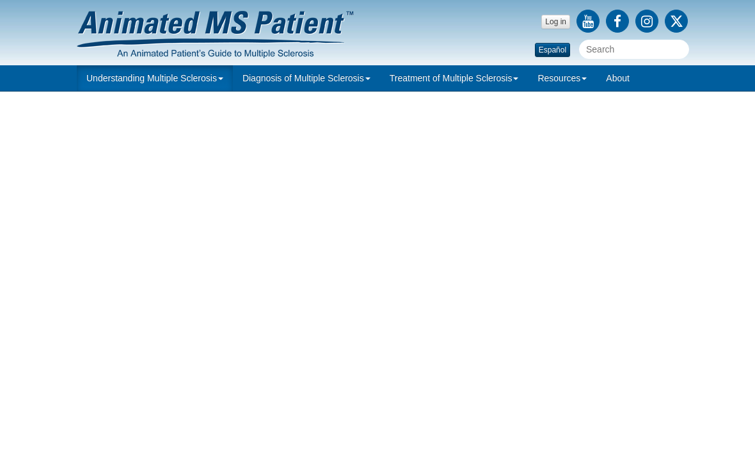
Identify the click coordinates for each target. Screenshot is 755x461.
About (618, 78)
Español (552, 49)
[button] (155, 78)
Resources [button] (562, 78)
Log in (555, 21)
